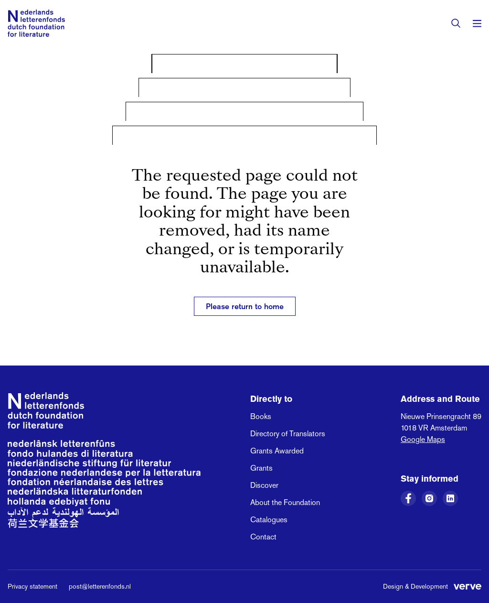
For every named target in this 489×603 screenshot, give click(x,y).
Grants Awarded (277, 451)
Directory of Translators (287, 434)
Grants (261, 468)
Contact (263, 537)
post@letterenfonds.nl (100, 586)
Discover (264, 485)
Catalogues (268, 520)
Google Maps (423, 439)
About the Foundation (285, 502)
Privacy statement (32, 586)
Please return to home (245, 306)
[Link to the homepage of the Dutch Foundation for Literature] (36, 23)
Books (260, 416)
